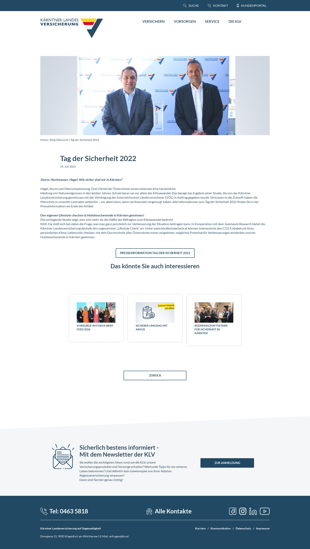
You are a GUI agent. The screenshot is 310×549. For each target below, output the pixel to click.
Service (212, 21)
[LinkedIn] (253, 511)
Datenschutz (243, 528)
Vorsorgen (185, 21)
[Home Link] (71, 28)
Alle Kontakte (173, 511)
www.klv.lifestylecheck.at (170, 228)
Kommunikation (221, 528)
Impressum (263, 528)
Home (44, 139)
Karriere (200, 528)
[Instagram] (242, 511)
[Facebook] (232, 511)
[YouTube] (265, 511)
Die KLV (235, 21)
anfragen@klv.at (119, 536)
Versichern (153, 21)
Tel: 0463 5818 (68, 511)
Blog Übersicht (59, 139)
